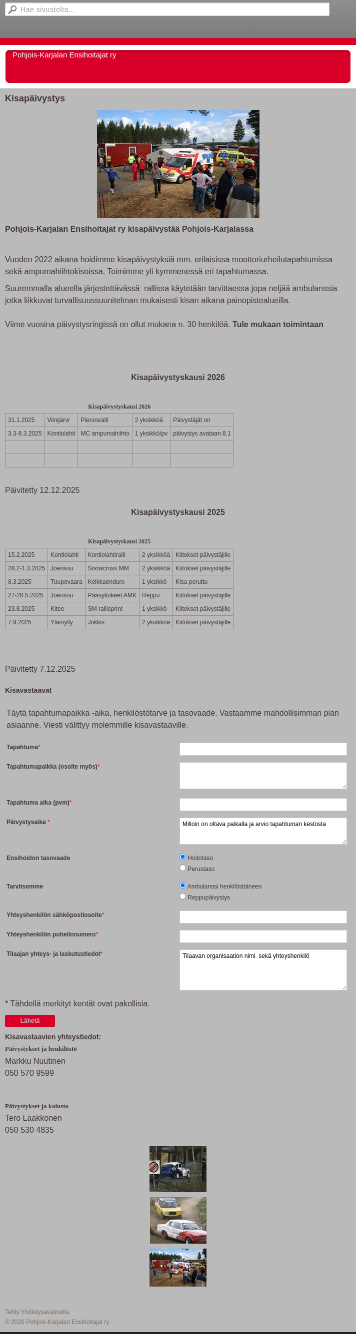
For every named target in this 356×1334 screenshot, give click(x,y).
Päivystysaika (27, 822)
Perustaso (201, 869)
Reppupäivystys (209, 897)
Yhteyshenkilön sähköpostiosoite (54, 914)
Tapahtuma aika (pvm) (38, 802)
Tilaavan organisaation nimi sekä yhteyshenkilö (263, 969)
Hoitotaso (200, 858)
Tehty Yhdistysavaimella (37, 1312)
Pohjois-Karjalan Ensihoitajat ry (64, 54)
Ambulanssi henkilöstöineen (225, 886)
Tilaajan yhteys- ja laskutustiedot (53, 953)
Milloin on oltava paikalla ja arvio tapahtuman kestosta (263, 831)
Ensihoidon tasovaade (38, 858)
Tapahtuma (22, 747)
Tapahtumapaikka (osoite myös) (52, 766)
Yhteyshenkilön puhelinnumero (51, 934)
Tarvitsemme (24, 886)
